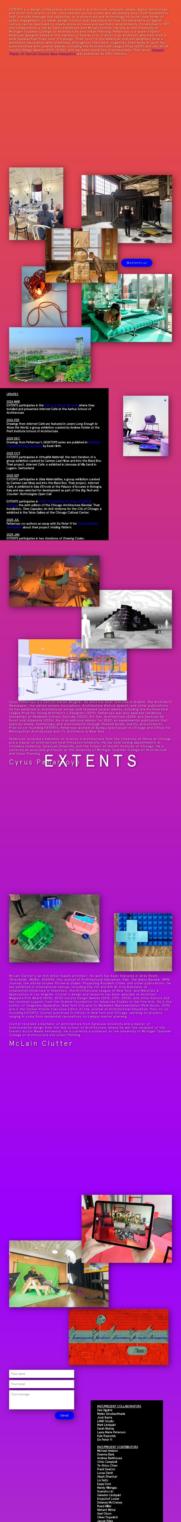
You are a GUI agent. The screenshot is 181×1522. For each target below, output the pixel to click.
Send (64, 1415)
